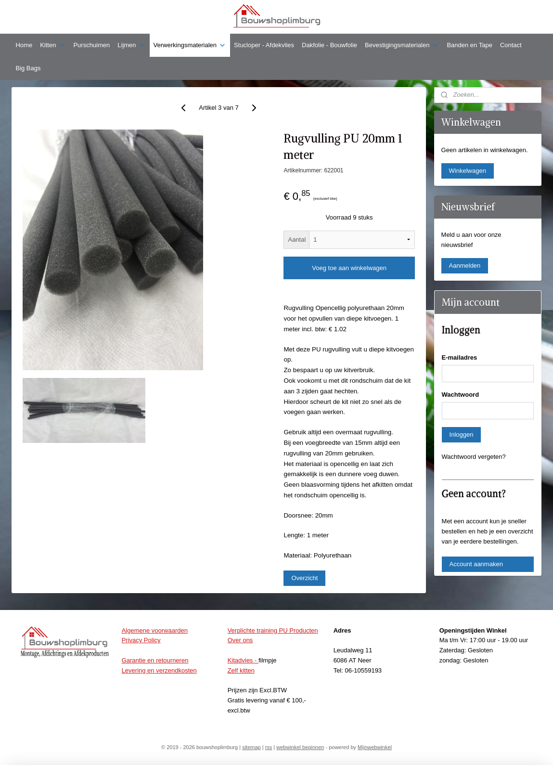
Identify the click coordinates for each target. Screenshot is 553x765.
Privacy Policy (141, 640)
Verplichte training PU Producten (273, 630)
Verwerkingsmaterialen (190, 45)
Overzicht (305, 578)
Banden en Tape (469, 45)
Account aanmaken (476, 564)
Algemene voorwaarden (155, 630)
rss (268, 747)
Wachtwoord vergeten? (474, 456)
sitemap (251, 747)
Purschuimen (91, 45)
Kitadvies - (243, 660)
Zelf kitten (241, 670)
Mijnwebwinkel (375, 747)
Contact (511, 45)
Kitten (52, 45)
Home (23, 45)
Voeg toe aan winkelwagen (349, 268)
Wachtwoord (460, 394)
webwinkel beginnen (300, 747)
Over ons (240, 640)
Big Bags (27, 68)
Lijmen (131, 45)
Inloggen (462, 434)
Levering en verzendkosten (159, 670)
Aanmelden (465, 265)
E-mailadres (459, 357)
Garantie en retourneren (155, 660)
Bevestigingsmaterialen (402, 45)
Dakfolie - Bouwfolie (329, 45)
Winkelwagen (467, 170)
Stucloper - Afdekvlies (264, 45)
